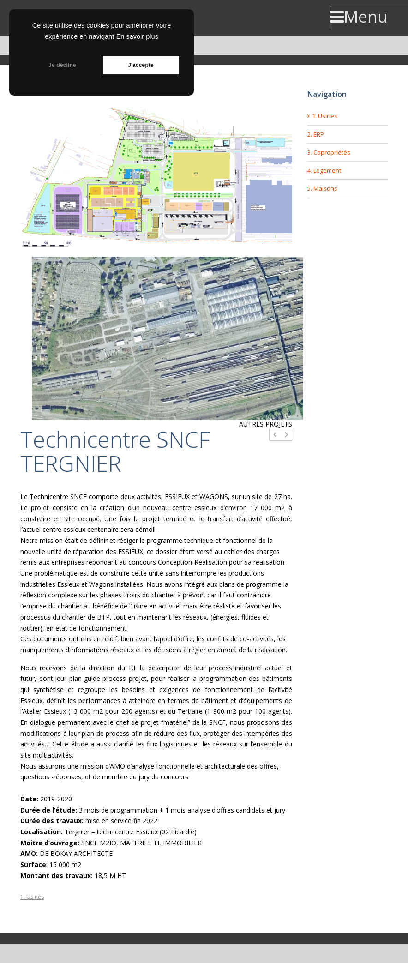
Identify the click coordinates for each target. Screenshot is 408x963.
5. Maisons (322, 188)
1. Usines (32, 897)
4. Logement (324, 170)
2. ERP (315, 134)
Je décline (62, 65)
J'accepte (141, 65)
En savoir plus (137, 36)
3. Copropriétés (328, 152)
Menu (359, 16)
